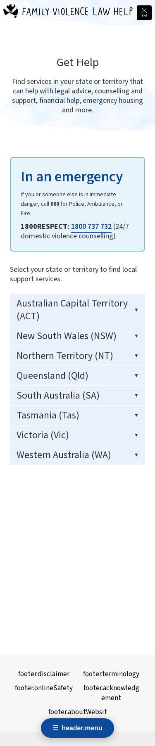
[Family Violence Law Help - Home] (10, 12)
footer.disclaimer (43, 674)
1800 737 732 (91, 226)
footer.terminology (111, 674)
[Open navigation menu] (77, 728)
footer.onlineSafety (44, 688)
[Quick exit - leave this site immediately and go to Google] (144, 12)
